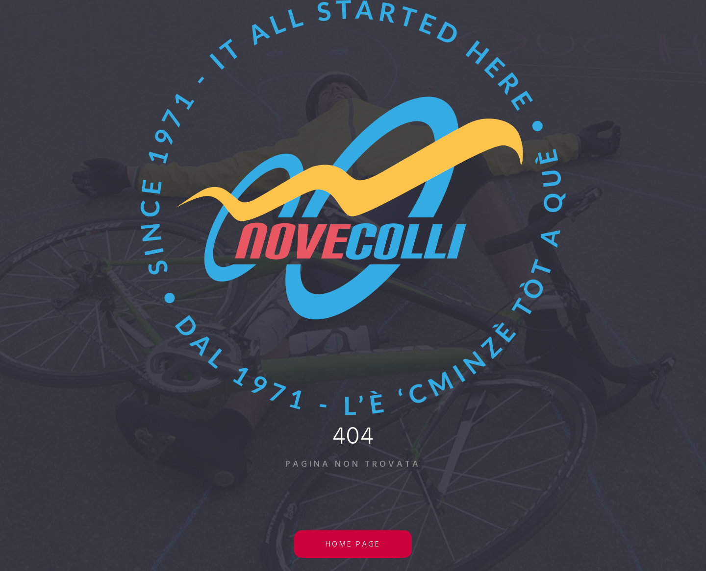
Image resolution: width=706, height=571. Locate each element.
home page (353, 544)
